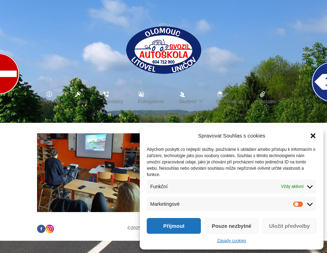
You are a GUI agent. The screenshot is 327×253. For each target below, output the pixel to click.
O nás (53, 97)
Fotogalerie (151, 97)
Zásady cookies (231, 240)
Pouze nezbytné (231, 226)
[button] (313, 135)
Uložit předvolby (289, 226)
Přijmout (173, 226)
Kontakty (113, 97)
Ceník (81, 97)
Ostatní (271, 97)
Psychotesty (230, 97)
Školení (191, 97)
